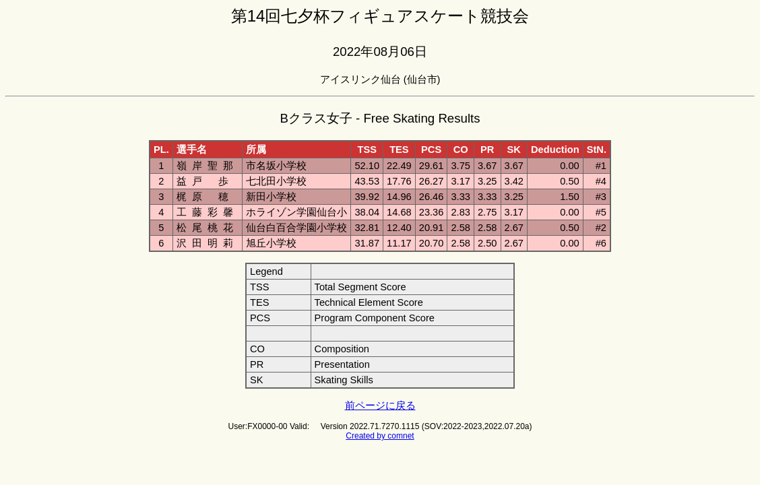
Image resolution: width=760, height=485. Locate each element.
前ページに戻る (380, 405)
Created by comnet (380, 436)
